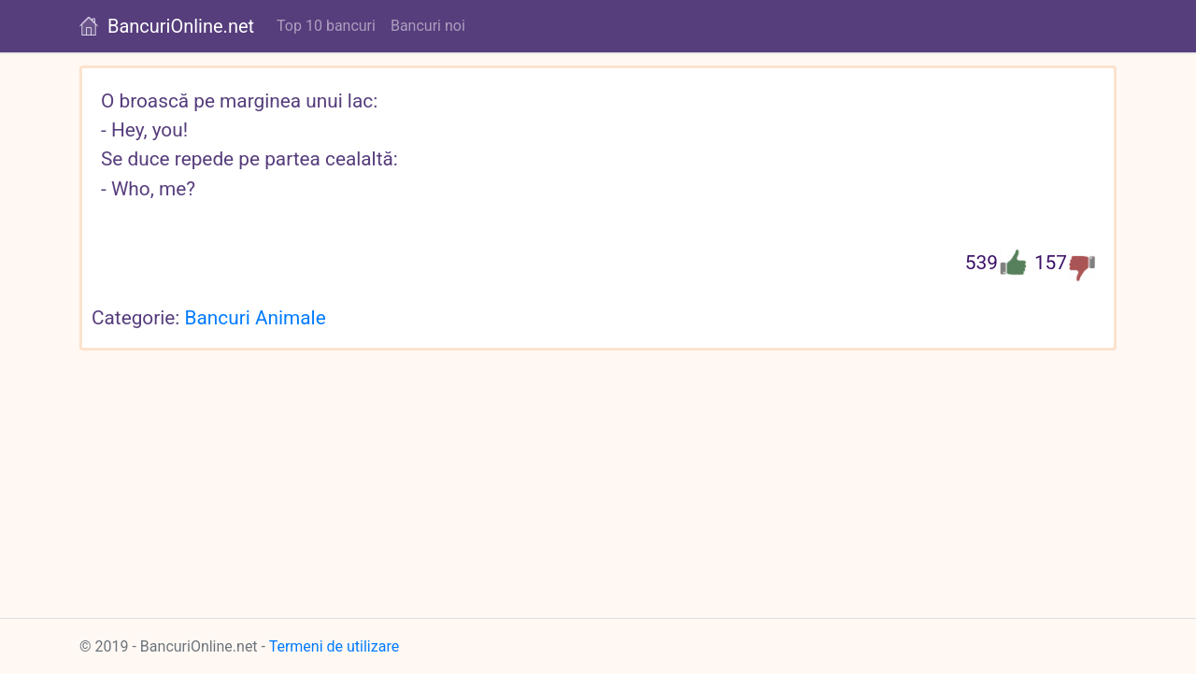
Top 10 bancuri (326, 26)
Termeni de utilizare (334, 646)
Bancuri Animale (255, 318)
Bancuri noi (428, 26)
